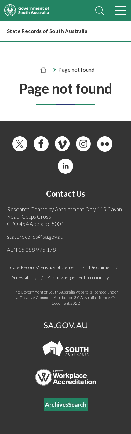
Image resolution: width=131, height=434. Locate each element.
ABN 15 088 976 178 (31, 249)
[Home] (43, 70)
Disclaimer (100, 267)
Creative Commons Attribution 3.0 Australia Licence (64, 297)
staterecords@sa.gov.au (35, 237)
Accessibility (24, 277)
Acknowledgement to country (78, 277)
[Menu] (120, 10)
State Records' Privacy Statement (43, 267)
